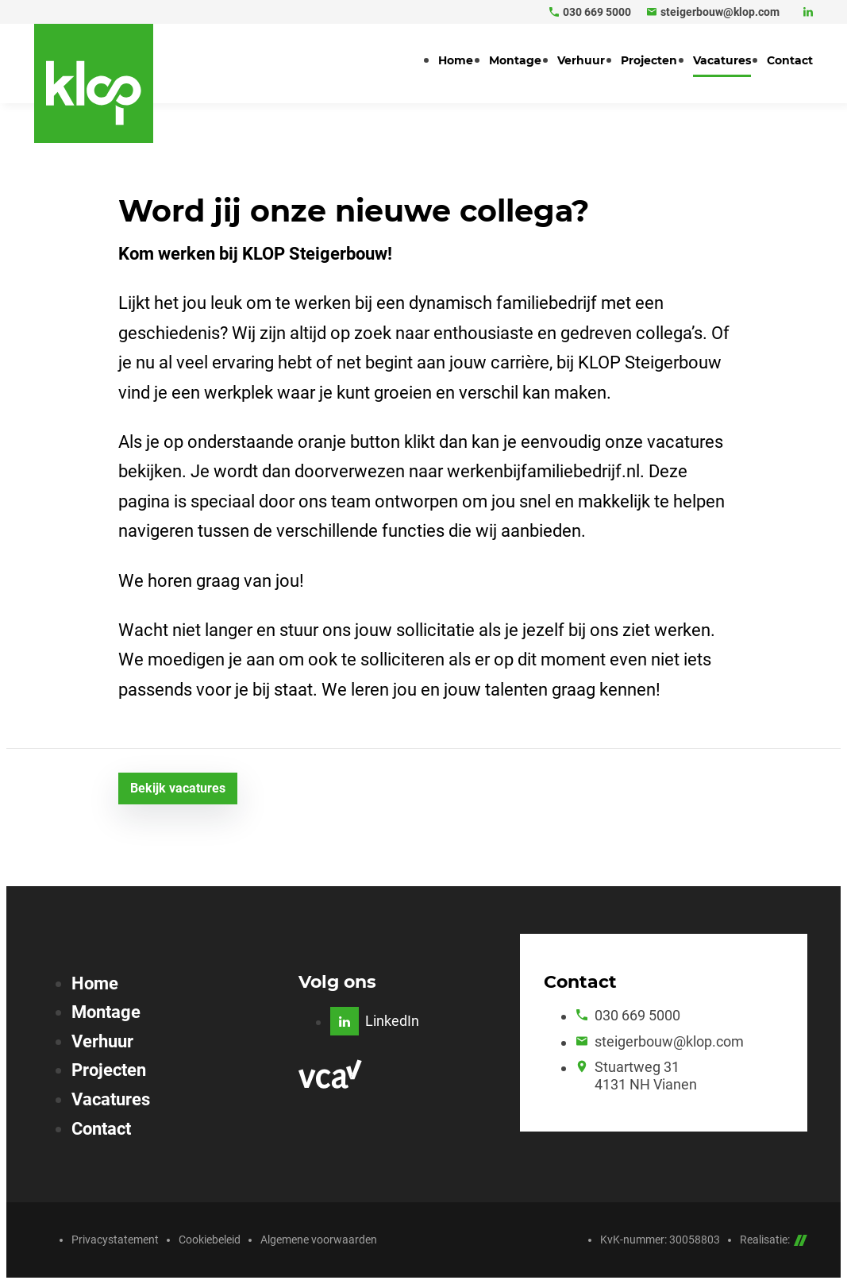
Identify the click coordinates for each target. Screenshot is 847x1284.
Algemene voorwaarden (318, 1239)
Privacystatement (115, 1239)
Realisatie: (773, 1239)
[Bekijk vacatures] (177, 788)
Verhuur (102, 1041)
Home (94, 983)
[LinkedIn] (808, 12)
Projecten (108, 1070)
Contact (101, 1129)
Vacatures (110, 1099)
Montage (106, 1012)
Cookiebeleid (210, 1239)
